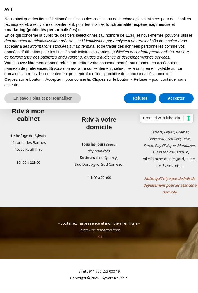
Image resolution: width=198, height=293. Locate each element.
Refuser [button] (140, 98)
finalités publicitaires (73, 52)
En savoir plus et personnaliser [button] (42, 98)
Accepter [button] (176, 98)
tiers (71, 35)
